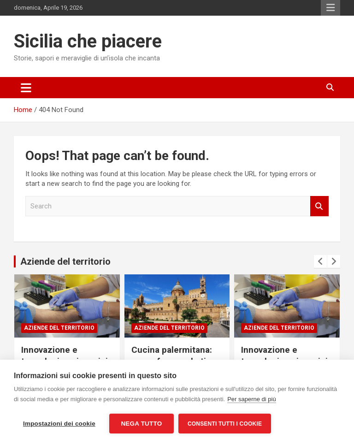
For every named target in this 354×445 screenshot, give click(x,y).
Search (319, 206)
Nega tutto (141, 423)
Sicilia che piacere (88, 41)
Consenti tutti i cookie (225, 424)
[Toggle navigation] (26, 87)
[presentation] (320, 261)
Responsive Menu (330, 8)
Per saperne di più (251, 399)
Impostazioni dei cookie (59, 423)
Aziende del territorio (65, 261)
